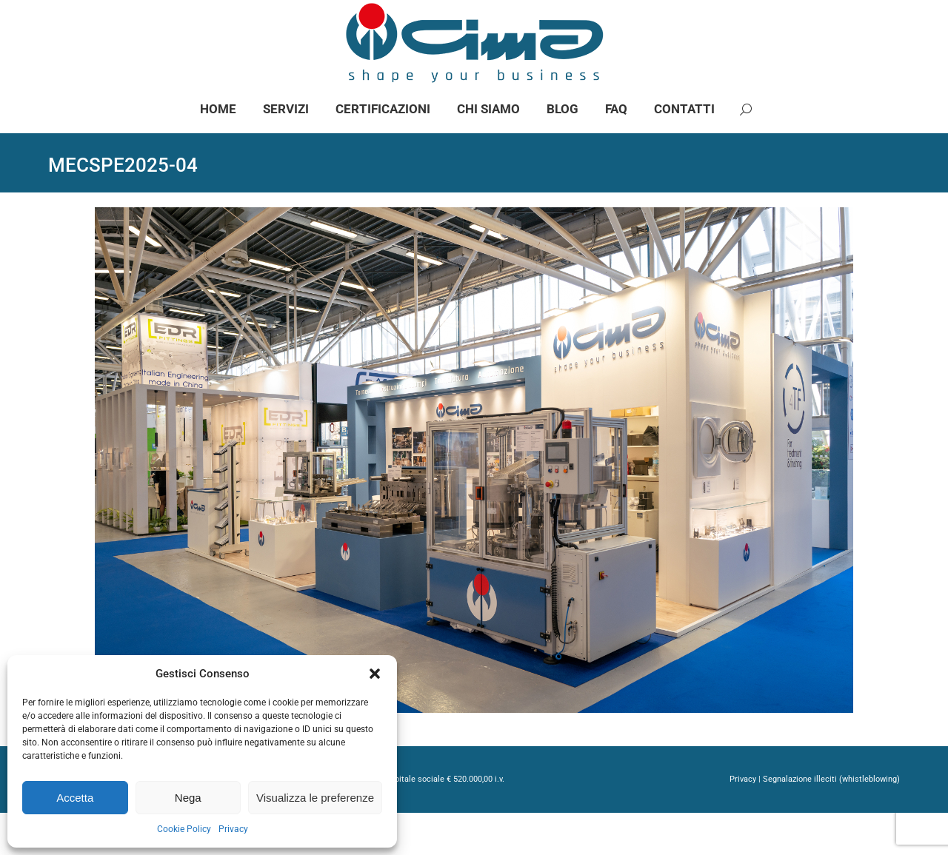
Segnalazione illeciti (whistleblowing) (831, 821)
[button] (374, 673)
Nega (188, 797)
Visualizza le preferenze (315, 797)
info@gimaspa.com (213, 21)
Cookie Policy (184, 829)
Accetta (74, 797)
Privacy (233, 829)
